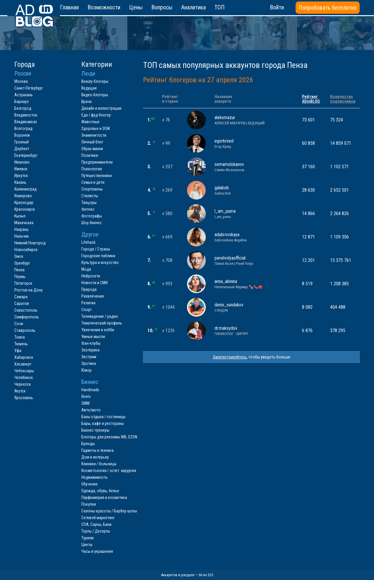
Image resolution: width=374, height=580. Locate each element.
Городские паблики (98, 255)
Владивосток (25, 115)
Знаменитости (93, 135)
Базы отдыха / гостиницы (103, 416)
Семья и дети (92, 182)
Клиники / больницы (98, 463)
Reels (86, 396)
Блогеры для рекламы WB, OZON (109, 437)
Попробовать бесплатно (327, 7)
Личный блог (92, 142)
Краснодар (23, 202)
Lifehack (88, 242)
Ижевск (21, 169)
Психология (91, 169)
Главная (69, 7)
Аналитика (193, 7)
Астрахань (23, 94)
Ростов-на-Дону (28, 290)
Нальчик (21, 236)
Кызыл (19, 216)
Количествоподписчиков (342, 99)
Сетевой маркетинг (98, 517)
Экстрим (88, 356)
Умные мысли (93, 336)
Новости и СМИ (94, 282)
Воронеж (22, 135)
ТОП (220, 7)
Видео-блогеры (94, 94)
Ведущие (89, 88)
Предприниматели (97, 162)
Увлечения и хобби (97, 329)
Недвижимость (94, 477)
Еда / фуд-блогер (96, 115)
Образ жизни (92, 148)
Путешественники (96, 175)
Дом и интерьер (95, 457)
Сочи (18, 323)
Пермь (19, 276)
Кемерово (23, 195)
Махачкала (23, 222)
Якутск (20, 391)
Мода (86, 269)
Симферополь (26, 317)
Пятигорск (23, 283)
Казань (20, 182)
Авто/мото (91, 410)
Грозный (21, 142)
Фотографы (91, 216)
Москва (21, 81)
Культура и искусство (100, 262)
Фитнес (88, 209)
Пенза (19, 269)
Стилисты (89, 195)
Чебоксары (24, 370)
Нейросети (90, 276)
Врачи (86, 101)
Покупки (88, 504)
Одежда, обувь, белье (100, 490)
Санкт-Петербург (28, 88)
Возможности (104, 7)
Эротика (88, 363)
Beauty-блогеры (94, 81)
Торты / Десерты (95, 531)
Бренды (88, 443)
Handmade (90, 389)
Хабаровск (23, 357)
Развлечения (92, 296)
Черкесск (22, 384)
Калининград (25, 189)
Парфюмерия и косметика (104, 497)
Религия (88, 303)
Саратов (21, 303)
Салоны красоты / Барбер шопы (109, 511)
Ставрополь (24, 330)
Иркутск (21, 175)
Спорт (86, 309)
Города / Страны (95, 249)
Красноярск (24, 209)
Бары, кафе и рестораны (102, 423)
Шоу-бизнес (91, 222)
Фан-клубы (90, 343)
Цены (136, 7)
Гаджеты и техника (97, 450)
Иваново (22, 162)
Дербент (21, 148)
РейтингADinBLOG (311, 99)
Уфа (17, 350)
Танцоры (89, 202)
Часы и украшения (97, 551)
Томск (19, 337)
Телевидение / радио (99, 316)
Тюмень (21, 344)
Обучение (89, 484)
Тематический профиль (101, 323)
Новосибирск (26, 249)
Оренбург (22, 263)
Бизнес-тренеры (95, 430)
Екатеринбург (25, 155)
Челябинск (23, 377)
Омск (18, 256)
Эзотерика (90, 350)
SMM (85, 403)
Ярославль (23, 397)
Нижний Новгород (30, 243)
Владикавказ (25, 121)
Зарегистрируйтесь (230, 357)
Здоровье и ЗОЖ (95, 128)
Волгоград (23, 128)
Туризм (87, 538)
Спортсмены (92, 189)
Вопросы (161, 7)
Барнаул (21, 101)
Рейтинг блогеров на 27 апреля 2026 (198, 80)
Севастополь (25, 310)
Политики (89, 155)
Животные (90, 121)
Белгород (22, 108)
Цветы (86, 544)
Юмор (86, 370)
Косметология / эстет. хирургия (108, 470)
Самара (21, 296)
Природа (89, 289)
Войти (277, 7)
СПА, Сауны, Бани (96, 524)
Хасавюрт (22, 364)
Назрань (21, 229)
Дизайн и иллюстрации (101, 108)
